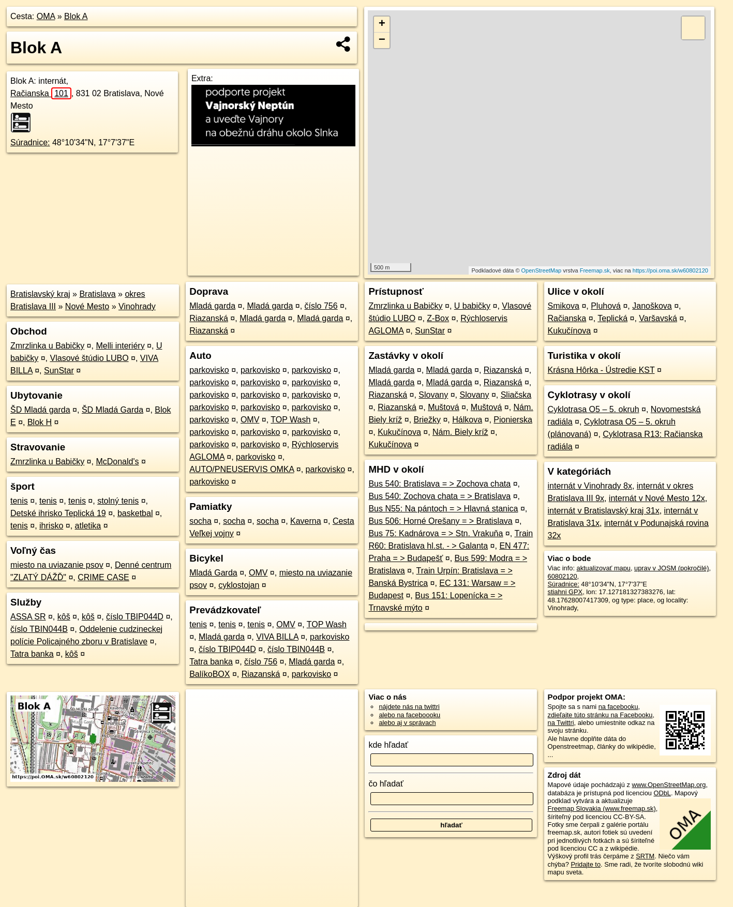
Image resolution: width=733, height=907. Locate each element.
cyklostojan (238, 585)
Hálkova (467, 419)
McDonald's (117, 461)
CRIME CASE (103, 577)
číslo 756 (321, 305)
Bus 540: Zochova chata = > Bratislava (439, 496)
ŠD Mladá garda (40, 409)
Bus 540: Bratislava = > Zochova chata (439, 483)
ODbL (661, 793)
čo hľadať (385, 783)
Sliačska (516, 394)
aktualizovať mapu (604, 568)
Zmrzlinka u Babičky (47, 345)
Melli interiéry (120, 345)
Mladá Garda (213, 572)
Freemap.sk (595, 270)
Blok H (39, 422)
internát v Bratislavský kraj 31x (604, 510)
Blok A (75, 16)
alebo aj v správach (407, 723)
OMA (46, 16)
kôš (63, 616)
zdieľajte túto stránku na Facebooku (600, 715)
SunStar (59, 370)
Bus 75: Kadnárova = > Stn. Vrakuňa (435, 533)
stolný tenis (118, 500)
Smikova (563, 305)
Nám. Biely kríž (460, 432)
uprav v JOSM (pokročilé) (671, 568)
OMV (250, 419)
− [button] (382, 40)
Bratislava (97, 294)
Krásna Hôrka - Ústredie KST (601, 370)
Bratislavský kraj (40, 294)
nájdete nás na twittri (409, 707)
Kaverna (305, 521)
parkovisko (209, 370)
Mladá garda (212, 305)
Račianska (40, 93)
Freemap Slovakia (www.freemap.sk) (602, 808)
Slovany (433, 394)
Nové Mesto (87, 306)
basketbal (135, 513)
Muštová (443, 407)
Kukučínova (399, 432)
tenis (19, 500)
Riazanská (208, 318)
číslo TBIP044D (134, 616)
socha (200, 521)
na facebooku (618, 707)
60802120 (562, 576)
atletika (88, 525)
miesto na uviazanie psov (56, 565)
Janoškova (652, 305)
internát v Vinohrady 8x (590, 485)
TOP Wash (290, 419)
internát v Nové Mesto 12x (657, 498)
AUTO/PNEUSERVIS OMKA (241, 469)
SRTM (645, 856)
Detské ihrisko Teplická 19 (58, 513)
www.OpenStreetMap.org (669, 785)
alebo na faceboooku (409, 715)
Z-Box (438, 318)
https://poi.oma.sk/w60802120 (670, 270)
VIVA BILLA (277, 636)
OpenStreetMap (541, 270)
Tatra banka (32, 653)
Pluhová (606, 305)
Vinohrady (137, 306)
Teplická (612, 318)
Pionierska (512, 419)
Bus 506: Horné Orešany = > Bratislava (440, 521)
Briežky (427, 419)
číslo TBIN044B (39, 629)
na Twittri (561, 723)
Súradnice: (30, 142)
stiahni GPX (565, 592)
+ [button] (382, 24)
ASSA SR (28, 616)
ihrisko (51, 525)
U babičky (472, 305)
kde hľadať (388, 744)
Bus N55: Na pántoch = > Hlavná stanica (443, 508)
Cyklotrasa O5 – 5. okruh (593, 409)
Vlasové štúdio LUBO (89, 358)
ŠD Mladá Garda (112, 409)
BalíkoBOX (209, 674)
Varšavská (658, 318)
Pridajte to (586, 864)
